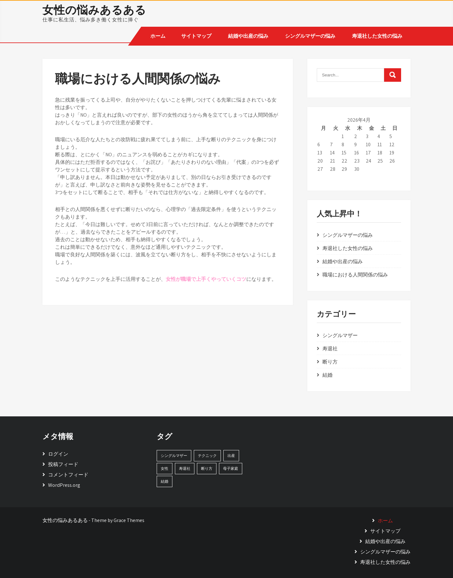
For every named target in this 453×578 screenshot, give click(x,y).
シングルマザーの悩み (310, 36)
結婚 (327, 375)
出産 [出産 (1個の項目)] (231, 455)
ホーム (157, 36)
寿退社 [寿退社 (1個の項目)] (184, 468)
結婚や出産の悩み (248, 36)
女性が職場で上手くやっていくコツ (206, 279)
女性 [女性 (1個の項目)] (164, 468)
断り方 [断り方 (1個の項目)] (206, 468)
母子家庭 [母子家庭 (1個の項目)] (230, 468)
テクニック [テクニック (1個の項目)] (207, 455)
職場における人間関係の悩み (355, 274)
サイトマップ (196, 36)
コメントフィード (68, 474)
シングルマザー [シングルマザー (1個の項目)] (174, 455)
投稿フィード (63, 464)
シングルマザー (340, 335)
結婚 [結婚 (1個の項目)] (164, 481)
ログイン (58, 454)
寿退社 (330, 348)
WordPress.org (64, 485)
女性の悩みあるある (94, 10)
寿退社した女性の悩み (377, 36)
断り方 (330, 361)
